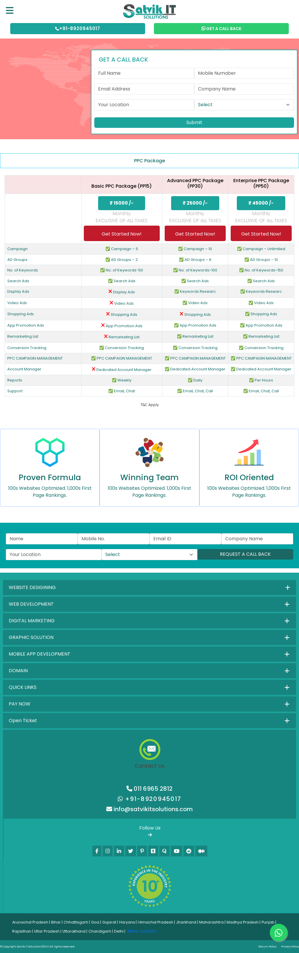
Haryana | (128, 922)
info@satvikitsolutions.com (149, 809)
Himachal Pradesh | (156, 922)
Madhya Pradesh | (243, 922)
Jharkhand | (187, 922)
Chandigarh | (100, 931)
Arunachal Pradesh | (31, 922)
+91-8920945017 (77, 28)
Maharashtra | (212, 922)
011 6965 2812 (149, 789)
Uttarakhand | (74, 931)
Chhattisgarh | (77, 922)
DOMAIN (18, 670)
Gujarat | (110, 922)
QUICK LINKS (22, 687)
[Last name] (244, 73)
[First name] (144, 73)
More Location (142, 931)
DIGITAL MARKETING (32, 620)
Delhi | (119, 931)
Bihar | (56, 922)
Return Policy (267, 946)
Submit (194, 122)
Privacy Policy (290, 946)
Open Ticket (23, 720)
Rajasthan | (22, 931)
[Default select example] (244, 104)
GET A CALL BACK (221, 29)
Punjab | (269, 922)
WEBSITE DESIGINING (32, 587)
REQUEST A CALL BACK (245, 554)
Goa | (96, 922)
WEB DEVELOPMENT (31, 604)
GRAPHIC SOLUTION (31, 637)
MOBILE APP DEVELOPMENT (39, 654)
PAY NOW (19, 704)
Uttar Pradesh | (47, 931)
